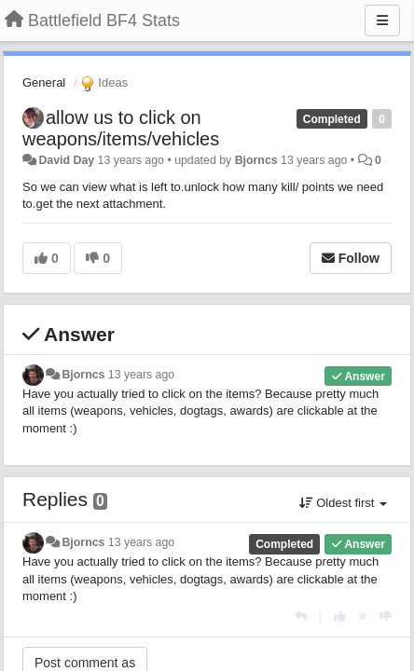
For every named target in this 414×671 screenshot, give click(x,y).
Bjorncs (256, 160)
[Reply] (301, 616)
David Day (66, 160)
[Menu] (382, 20)
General (43, 82)
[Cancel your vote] (362, 616)
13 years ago (141, 374)
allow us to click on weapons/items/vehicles (120, 128)
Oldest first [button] (343, 503)
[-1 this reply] (386, 616)
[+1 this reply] (340, 616)
